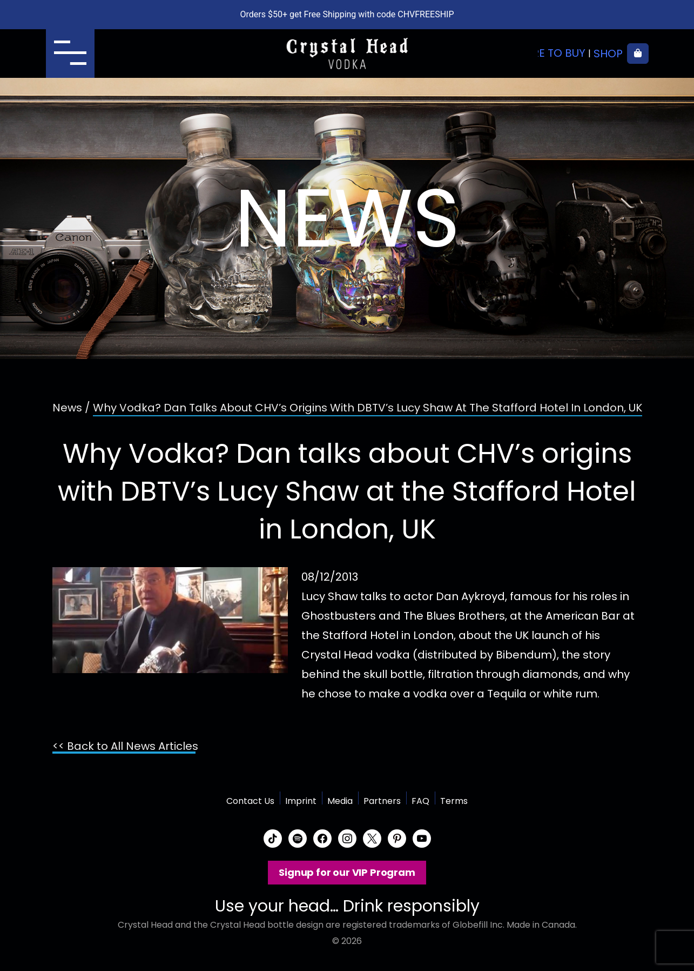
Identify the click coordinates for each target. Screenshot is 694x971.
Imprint (300, 801)
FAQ (420, 801)
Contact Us (250, 801)
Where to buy (546, 53)
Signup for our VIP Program (347, 872)
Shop (608, 53)
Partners (382, 801)
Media (340, 801)
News (67, 407)
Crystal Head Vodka (347, 53)
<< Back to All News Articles (125, 746)
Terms (454, 801)
